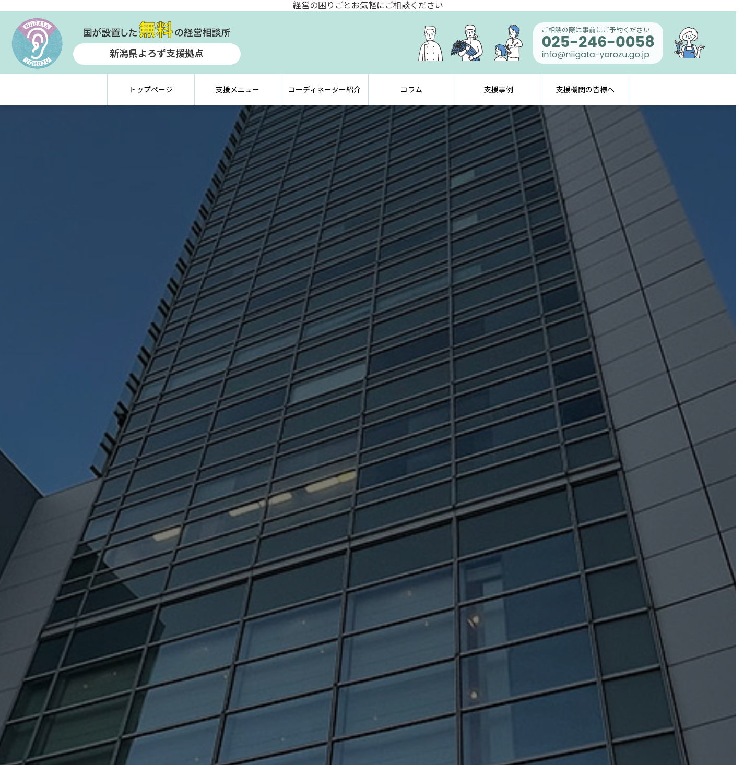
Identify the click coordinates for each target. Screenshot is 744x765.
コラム (411, 90)
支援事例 (498, 90)
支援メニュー (237, 90)
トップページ (151, 90)
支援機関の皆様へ (585, 90)
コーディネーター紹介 (324, 90)
